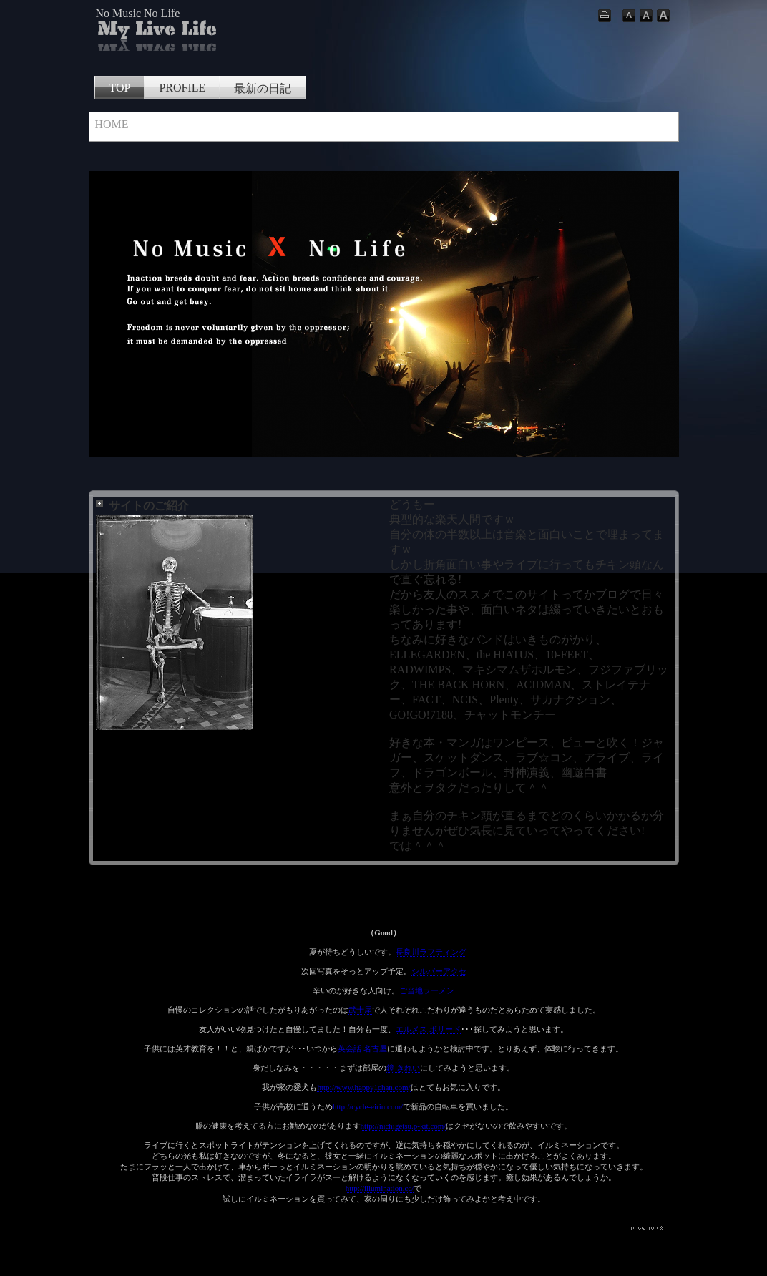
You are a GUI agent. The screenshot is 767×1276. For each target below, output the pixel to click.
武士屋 (360, 1009)
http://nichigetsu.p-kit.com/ (403, 1125)
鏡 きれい (403, 1067)
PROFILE (182, 88)
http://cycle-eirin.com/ (368, 1106)
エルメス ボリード (428, 1029)
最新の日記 (262, 88)
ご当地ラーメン (426, 990)
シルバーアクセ (438, 971)
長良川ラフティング (431, 952)
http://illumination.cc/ (380, 1188)
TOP (120, 88)
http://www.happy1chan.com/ (363, 1087)
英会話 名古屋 (362, 1048)
